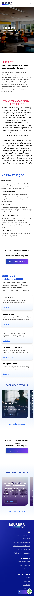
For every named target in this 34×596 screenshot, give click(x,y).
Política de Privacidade (22, 553)
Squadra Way (25, 538)
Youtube (27, 588)
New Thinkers (25, 569)
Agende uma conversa (17, 261)
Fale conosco (23, 592)
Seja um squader (24, 562)
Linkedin (27, 577)
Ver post (11, 501)
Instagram (26, 581)
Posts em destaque (23, 549)
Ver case (11, 414)
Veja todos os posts (17, 511)
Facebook (26, 585)
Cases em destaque (23, 535)
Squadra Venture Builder (21, 546)
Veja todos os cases (17, 424)
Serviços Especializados (21, 542)
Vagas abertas (25, 565)
